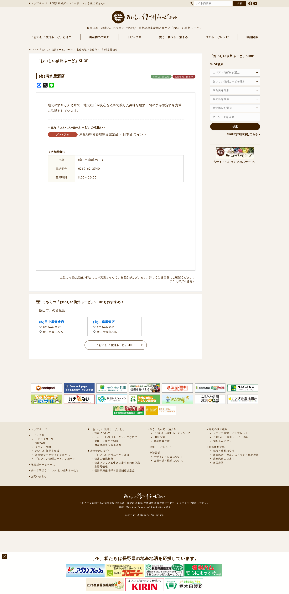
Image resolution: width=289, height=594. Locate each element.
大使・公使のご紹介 (107, 441)
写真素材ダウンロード (65, 3)
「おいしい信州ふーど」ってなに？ (116, 437)
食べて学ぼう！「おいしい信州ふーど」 (55, 470)
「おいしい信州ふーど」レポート (55, 458)
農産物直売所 (162, 441)
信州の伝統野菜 (104, 458)
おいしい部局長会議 (47, 450)
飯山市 (93, 49)
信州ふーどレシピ (217, 37)
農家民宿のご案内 (224, 458)
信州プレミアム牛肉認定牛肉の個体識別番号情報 (117, 464)
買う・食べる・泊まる (173, 37)
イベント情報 (43, 447)
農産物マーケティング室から (52, 454)
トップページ (39, 3)
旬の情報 (40, 443)
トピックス (134, 37)
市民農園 (218, 462)
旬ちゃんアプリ (222, 441)
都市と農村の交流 (224, 450)
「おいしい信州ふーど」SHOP (56, 49)
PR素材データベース (43, 464)
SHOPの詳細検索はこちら (242, 134)
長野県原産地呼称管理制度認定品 (115, 470)
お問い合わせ (39, 476)
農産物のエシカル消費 (108, 445)
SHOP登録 (160, 437)
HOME (32, 49)
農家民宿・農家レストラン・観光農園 (236, 454)
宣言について (103, 433)
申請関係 (252, 37)
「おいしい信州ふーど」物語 (230, 437)
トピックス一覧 (44, 439)
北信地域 (82, 49)
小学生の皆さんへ (95, 3)
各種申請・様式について (168, 460)
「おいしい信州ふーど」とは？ (51, 37)
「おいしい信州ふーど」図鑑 (112, 454)
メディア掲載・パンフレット (230, 433)
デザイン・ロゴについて (168, 456)
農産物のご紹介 (99, 37)
